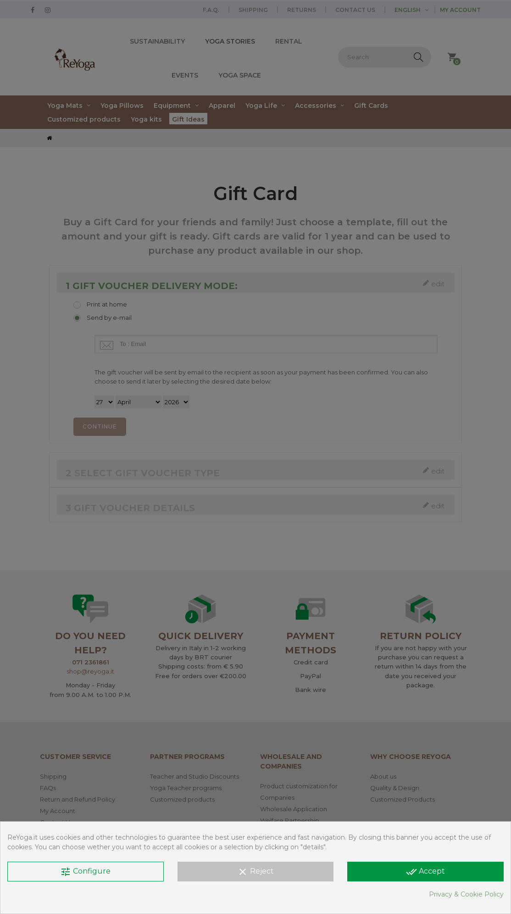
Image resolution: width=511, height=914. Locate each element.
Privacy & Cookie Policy (466, 894)
